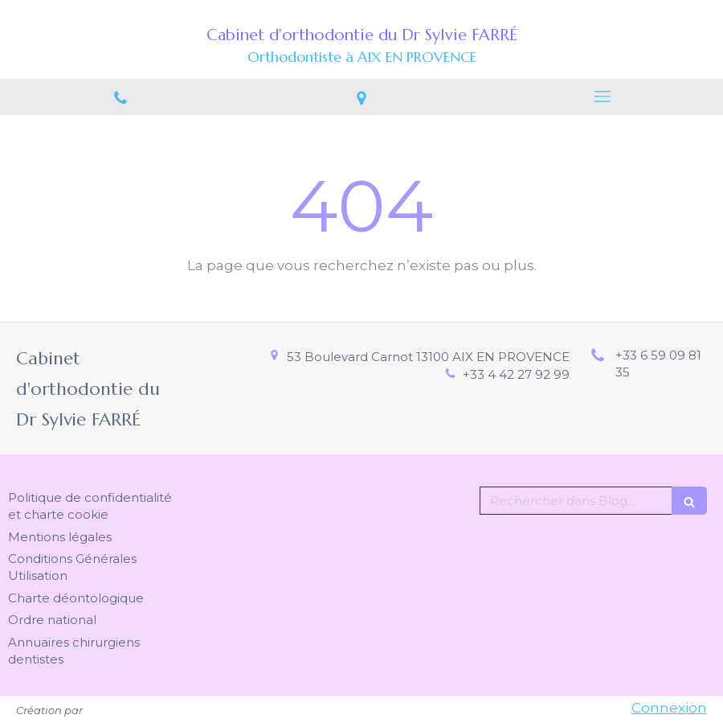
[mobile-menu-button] (602, 96)
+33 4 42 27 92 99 (516, 374)
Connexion (669, 708)
